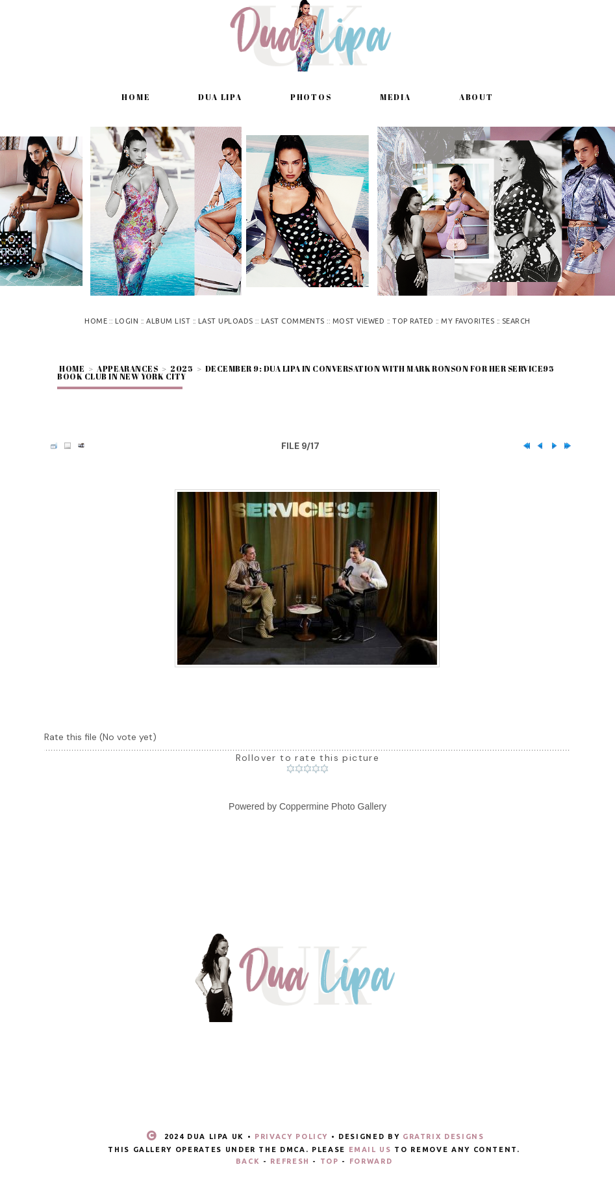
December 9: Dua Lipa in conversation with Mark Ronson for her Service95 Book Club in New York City (305, 372)
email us (370, 1149)
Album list (168, 321)
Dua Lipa (220, 97)
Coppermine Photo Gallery (332, 806)
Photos (311, 97)
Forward (371, 1161)
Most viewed (358, 321)
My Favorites (467, 321)
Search (516, 321)
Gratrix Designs (443, 1136)
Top (329, 1161)
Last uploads (225, 321)
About (476, 97)
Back (248, 1161)
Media (395, 97)
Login (126, 321)
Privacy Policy (291, 1136)
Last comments (293, 321)
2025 (181, 368)
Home (135, 97)
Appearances (127, 368)
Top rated (412, 321)
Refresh (290, 1161)
